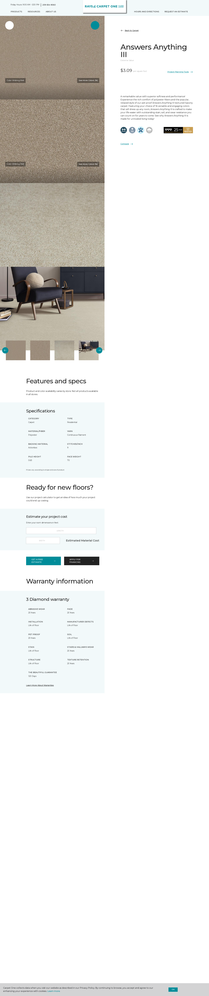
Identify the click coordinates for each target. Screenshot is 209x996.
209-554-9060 (49, 5)
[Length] (61, 530)
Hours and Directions (146, 11)
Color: (15, 80)
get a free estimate (43, 560)
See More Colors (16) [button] (88, 80)
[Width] (43, 540)
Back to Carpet (129, 30)
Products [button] (16, 11)
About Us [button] (51, 11)
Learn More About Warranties (40, 685)
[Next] (99, 350)
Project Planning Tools (180, 72)
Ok (173, 989)
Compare (126, 144)
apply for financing (81, 560)
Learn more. (53, 991)
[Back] (5, 350)
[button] (192, 11)
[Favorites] (195, 11)
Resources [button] (34, 11)
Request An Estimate (176, 11)
